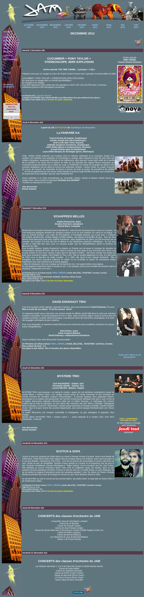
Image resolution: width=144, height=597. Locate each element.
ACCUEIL (7, 31)
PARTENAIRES (10, 59)
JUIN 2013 (136, 26)
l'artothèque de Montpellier (82, 127)
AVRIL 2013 (109, 26)
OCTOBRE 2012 (29, 26)
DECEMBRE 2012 (55, 26)
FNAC (55, 273)
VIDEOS (7, 73)
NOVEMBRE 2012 (42, 26)
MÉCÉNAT (8, 52)
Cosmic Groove (43, 95)
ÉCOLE (6, 41)
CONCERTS (8, 37)
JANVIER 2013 (68, 26)
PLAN (6, 48)
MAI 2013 (123, 26)
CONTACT (8, 55)
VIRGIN (62, 273)
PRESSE (7, 44)
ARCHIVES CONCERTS (8, 86)
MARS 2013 (95, 26)
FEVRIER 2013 (82, 26)
